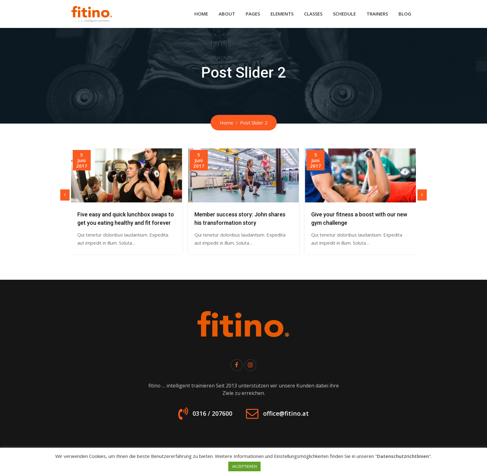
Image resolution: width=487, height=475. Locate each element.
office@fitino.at (291, 416)
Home (201, 14)
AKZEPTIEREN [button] (244, 466)
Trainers (377, 14)
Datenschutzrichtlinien (403, 456)
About (227, 14)
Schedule (344, 14)
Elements (282, 14)
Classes (313, 14)
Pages (253, 14)
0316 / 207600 (206, 416)
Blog (404, 14)
